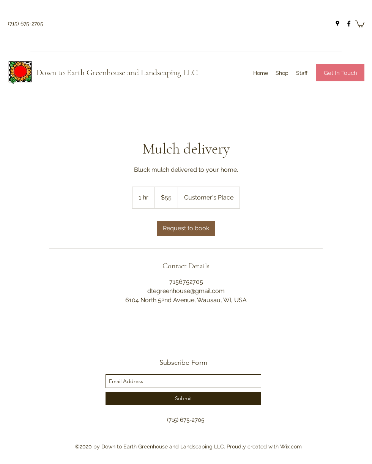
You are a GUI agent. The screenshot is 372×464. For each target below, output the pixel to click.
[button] (359, 23)
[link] (186, 228)
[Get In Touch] (340, 72)
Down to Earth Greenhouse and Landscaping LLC (117, 73)
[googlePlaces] (337, 23)
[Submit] (183, 398)
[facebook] (349, 23)
